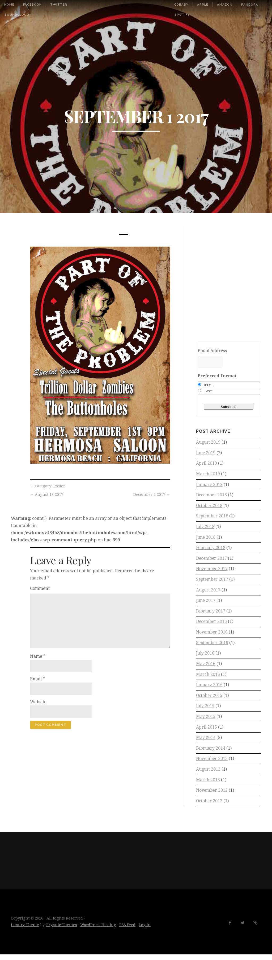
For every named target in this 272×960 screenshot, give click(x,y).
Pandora (249, 4)
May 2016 (205, 667)
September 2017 (212, 581)
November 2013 (212, 763)
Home (9, 4)
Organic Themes (61, 930)
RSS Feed (127, 930)
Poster (59, 486)
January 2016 (209, 688)
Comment (40, 588)
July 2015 (205, 710)
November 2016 (212, 635)
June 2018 (206, 538)
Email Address (212, 350)
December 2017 (212, 560)
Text (208, 391)
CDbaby (181, 4)
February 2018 (211, 549)
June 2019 (206, 453)
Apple (202, 4)
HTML (209, 385)
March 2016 (208, 677)
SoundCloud (17, 15)
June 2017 (206, 603)
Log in (145, 930)
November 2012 (212, 795)
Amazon (224, 4)
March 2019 (208, 474)
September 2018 (212, 517)
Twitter (58, 4)
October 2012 (209, 806)
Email (37, 678)
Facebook (32, 4)
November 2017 (212, 570)
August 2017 (208, 592)
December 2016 (212, 624)
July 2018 (205, 528)
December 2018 (212, 496)
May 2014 (205, 742)
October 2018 (209, 506)
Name (37, 656)
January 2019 (209, 485)
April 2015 (206, 731)
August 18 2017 (49, 494)
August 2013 (208, 774)
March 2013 (208, 784)
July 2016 (205, 656)
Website (38, 701)
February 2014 (211, 752)
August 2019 (208, 442)
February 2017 (211, 613)
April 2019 (206, 463)
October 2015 (209, 699)
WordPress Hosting (98, 930)
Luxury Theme (25, 930)
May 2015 (205, 720)
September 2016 (212, 645)
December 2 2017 (149, 494)
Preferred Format (217, 375)
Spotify (182, 15)
